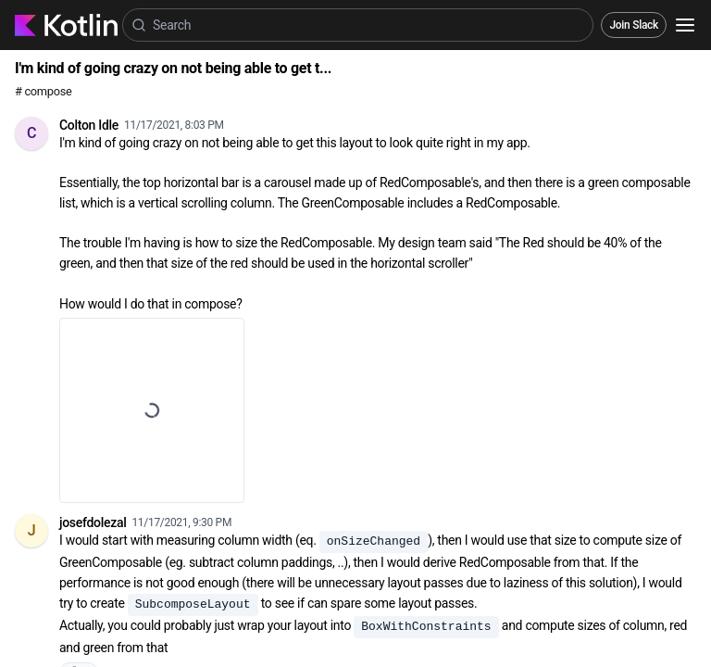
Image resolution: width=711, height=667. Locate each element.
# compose (43, 91)
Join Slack (633, 25)
